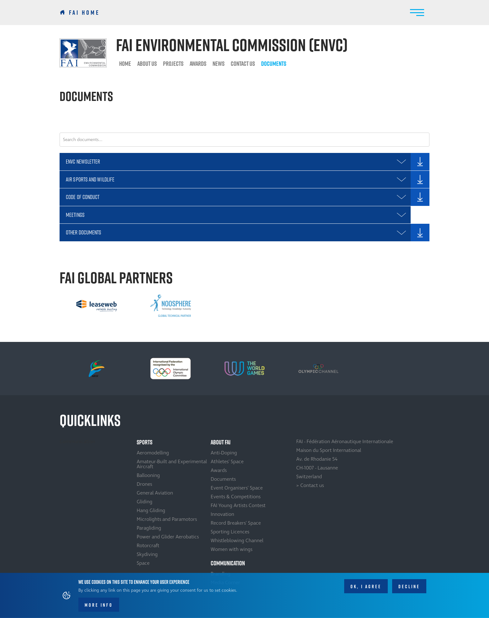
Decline (409, 587)
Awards (198, 63)
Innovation (222, 514)
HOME (125, 63)
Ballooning (148, 475)
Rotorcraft (148, 545)
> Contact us (310, 485)
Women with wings (231, 549)
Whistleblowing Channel (237, 540)
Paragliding (149, 528)
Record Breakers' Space (236, 523)
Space (143, 563)
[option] (97, 306)
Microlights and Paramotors (167, 519)
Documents (273, 63)
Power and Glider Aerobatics (168, 536)
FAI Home (84, 12)
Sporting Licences (230, 531)
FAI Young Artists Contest (238, 505)
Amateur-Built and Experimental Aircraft (172, 464)
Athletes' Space (227, 461)
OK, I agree (365, 587)
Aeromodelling (153, 452)
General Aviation (155, 493)
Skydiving (147, 554)
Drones (144, 484)
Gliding (144, 501)
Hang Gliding (151, 510)
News (218, 63)
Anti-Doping (224, 452)
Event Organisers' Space (237, 487)
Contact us (243, 63)
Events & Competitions (235, 496)
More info (99, 605)
